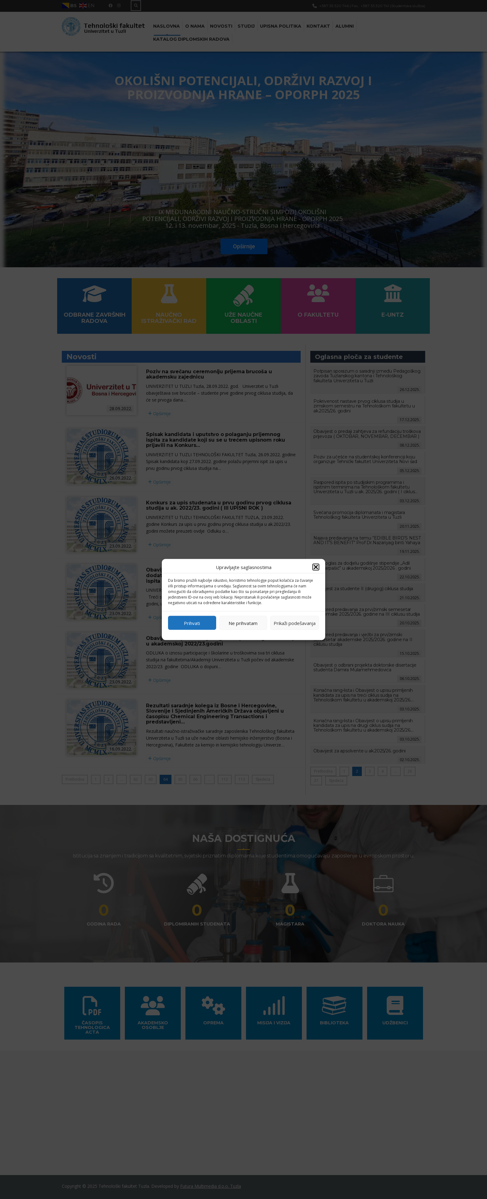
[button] (316, 567)
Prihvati (192, 623)
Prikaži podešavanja (295, 623)
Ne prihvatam (243, 623)
